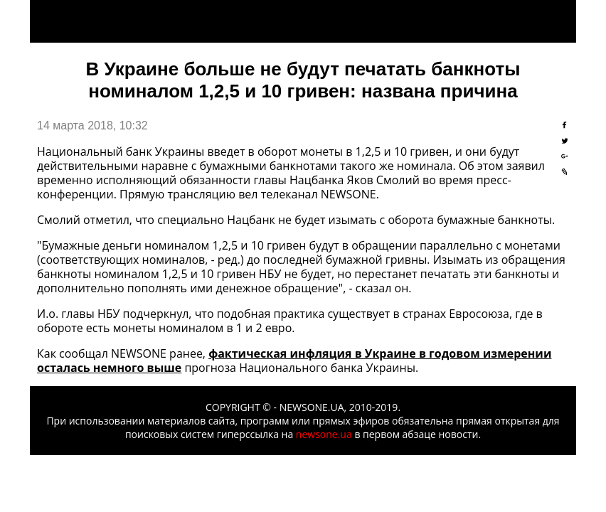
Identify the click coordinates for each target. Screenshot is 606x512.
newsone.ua (324, 434)
